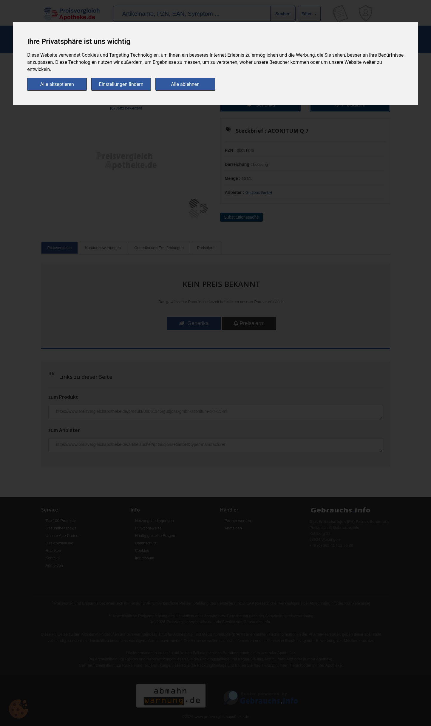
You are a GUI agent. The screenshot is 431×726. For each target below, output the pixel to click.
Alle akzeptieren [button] (57, 84)
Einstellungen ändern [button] (121, 84)
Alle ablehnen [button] (185, 84)
